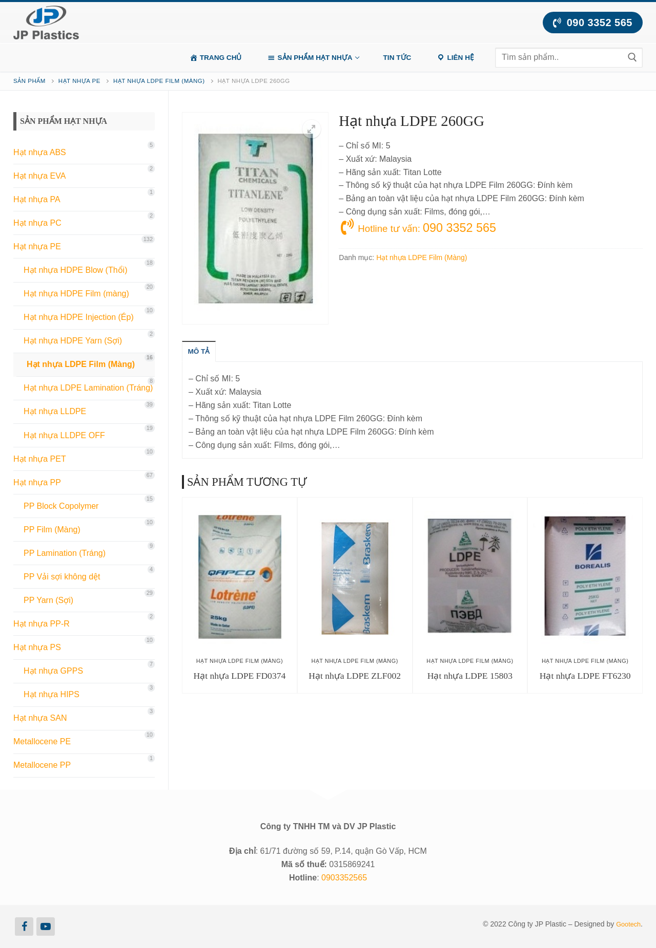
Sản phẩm (29, 81)
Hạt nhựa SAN (40, 718)
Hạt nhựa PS (37, 647)
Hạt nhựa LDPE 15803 (469, 676)
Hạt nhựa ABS (39, 152)
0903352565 (344, 877)
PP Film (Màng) (52, 529)
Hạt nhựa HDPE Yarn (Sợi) (73, 340)
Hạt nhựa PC (37, 223)
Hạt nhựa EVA (39, 175)
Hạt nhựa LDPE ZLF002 (355, 676)
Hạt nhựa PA (36, 199)
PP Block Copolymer (61, 506)
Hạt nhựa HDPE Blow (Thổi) (76, 270)
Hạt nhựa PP (37, 482)
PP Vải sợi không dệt (62, 576)
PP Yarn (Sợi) (48, 600)
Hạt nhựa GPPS (53, 670)
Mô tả (201, 352)
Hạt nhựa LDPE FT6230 (585, 676)
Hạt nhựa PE (79, 81)
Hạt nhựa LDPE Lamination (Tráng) (88, 387)
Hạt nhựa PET (39, 459)
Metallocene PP (42, 765)
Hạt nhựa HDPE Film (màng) (76, 293)
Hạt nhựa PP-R (41, 623)
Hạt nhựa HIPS (51, 694)
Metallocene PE (42, 741)
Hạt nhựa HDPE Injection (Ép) (79, 317)
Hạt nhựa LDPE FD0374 (239, 676)
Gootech (627, 924)
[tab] (201, 351)
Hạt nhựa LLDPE (55, 411)
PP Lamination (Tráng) (65, 553)
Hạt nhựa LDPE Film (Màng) (159, 81)
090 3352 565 (592, 22)
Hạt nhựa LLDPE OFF (64, 435)
